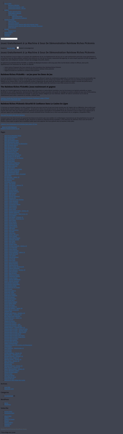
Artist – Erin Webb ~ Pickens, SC (14, 217)
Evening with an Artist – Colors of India (16, 329)
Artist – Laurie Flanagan (12, 251)
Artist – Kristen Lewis (11, 244)
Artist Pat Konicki (10, 297)
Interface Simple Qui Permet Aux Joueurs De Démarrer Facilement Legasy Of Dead (25, 98)
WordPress (8, 404)
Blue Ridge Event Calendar (12, 316)
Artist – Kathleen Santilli (12, 239)
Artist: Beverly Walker (11, 302)
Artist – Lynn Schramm (11, 262)
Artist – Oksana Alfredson (12, 268)
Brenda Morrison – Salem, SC (13, 318)
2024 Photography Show (12, 153)
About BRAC (8, 4)
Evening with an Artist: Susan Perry (15, 337)
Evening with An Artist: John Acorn (15, 335)
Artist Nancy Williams (11, 295)
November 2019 (9, 389)
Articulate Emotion (10, 182)
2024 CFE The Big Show (11, 150)
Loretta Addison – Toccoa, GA (13, 353)
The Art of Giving (9, 375)
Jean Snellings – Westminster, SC (14, 348)
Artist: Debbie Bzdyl (10, 303)
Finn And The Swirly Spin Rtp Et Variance (13, 115)
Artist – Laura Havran (11, 249)
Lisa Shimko (8, 350)
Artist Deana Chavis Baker (12, 284)
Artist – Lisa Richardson (12, 257)
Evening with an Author (11, 339)
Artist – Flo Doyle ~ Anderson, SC (14, 219)
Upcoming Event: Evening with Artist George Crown (23, 24)
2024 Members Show (11, 152)
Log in (6, 403)
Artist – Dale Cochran (11, 207)
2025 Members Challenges (12, 163)
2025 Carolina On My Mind (12, 156)
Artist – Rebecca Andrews (12, 275)
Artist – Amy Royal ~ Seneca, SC (14, 185)
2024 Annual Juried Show (12, 148)
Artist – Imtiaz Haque (11, 225)
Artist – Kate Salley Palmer (12, 238)
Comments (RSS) (9, 413)
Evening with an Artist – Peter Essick (15, 332)
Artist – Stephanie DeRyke (12, 276)
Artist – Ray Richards (11, 273)
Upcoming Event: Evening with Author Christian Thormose (25, 26)
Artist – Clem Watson (11, 206)
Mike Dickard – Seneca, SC (12, 367)
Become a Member (13, 5)
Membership (8, 364)
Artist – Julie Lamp (10, 233)
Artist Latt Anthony (10, 294)
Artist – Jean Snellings (11, 227)
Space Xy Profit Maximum (9, 127)
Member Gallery (9, 362)
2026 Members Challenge (19, 18)
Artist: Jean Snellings (11, 307)
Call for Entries (12, 15)
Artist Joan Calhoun (10, 291)
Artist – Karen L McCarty (12, 235)
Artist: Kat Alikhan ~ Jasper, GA (13, 308)
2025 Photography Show (12, 164)
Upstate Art (8, 34)
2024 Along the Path (10, 147)
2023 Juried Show (10, 139)
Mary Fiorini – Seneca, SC (12, 361)
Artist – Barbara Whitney (12, 191)
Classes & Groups (10, 321)
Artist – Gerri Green (10, 220)
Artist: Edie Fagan (10, 305)
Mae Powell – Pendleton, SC (13, 354)
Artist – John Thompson (11, 230)
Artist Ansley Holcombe (11, 283)
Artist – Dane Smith (10, 209)
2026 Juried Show (17, 16)
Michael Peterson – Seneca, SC (14, 366)
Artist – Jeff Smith (10, 228)
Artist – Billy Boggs (10, 195)
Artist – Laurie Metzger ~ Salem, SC (15, 252)
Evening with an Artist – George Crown (16, 331)
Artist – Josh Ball (9, 231)
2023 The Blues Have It (11, 145)
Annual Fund (12, 31)
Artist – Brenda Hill (10, 198)
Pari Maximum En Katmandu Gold (11, 100)
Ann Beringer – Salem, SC (12, 177)
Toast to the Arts (9, 378)
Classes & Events (9, 19)
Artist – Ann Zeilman (10, 188)
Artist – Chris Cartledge (11, 203)
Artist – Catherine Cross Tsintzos (14, 199)
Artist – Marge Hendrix (11, 263)
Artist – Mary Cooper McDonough (14, 267)
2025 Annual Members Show (13, 155)
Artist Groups (12, 27)
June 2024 (7, 387)
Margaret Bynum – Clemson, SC (14, 356)
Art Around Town (9, 179)
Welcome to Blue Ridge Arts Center (15, 380)
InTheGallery (8, 347)
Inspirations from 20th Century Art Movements (18, 345)
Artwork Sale (8, 311)
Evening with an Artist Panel (13, 334)
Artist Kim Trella (9, 292)
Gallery (7, 10)
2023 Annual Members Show (13, 136)
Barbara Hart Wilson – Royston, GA (15, 313)
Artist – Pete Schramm (11, 271)
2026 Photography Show (12, 172)
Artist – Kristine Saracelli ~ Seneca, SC (16, 246)
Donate (7, 29)
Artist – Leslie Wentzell (11, 254)
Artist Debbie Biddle (10, 286)
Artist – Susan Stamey (11, 278)
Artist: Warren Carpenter (12, 310)
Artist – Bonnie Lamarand (12, 196)
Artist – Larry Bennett (11, 247)
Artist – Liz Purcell (10, 259)
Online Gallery (9, 32)
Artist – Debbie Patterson (12, 212)
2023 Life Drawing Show (11, 140)
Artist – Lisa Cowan (10, 255)
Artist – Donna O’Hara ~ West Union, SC (16, 214)
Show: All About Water (11, 372)
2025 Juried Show (10, 159)
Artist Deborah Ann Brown (12, 287)
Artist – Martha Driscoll (11, 265)
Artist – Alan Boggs (10, 183)
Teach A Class (12, 21)
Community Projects (10, 323)
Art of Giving (8, 180)
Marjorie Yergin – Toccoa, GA (13, 359)
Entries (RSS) (8, 411)
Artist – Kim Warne (10, 243)
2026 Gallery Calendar (14, 13)
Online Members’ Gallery (12, 370)
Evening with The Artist (11, 342)
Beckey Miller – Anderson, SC (13, 315)
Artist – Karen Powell (11, 236)
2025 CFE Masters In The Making (14, 158)
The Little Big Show (10, 377)
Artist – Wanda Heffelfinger (13, 279)
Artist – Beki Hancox (10, 193)
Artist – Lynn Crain (10, 260)
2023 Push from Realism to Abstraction (16, 144)
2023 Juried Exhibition (11, 137)
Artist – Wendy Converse (12, 281)
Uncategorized (9, 396)
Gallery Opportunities (14, 12)
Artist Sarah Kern (10, 300)
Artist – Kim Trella (10, 241)
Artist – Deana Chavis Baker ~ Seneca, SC (17, 211)
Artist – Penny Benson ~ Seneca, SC (15, 270)
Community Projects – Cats (16, 7)
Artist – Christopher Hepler (12, 204)
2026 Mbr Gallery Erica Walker (13, 169)
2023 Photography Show (12, 142)
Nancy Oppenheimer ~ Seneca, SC (14, 369)
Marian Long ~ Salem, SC (12, 358)
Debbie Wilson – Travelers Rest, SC (15, 327)
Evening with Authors (11, 340)
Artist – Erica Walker (10, 215)
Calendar (7, 35)
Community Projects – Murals (17, 8)
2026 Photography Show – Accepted (15, 174)
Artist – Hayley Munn (11, 223)
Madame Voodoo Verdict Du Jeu (10, 128)
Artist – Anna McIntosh (11, 190)
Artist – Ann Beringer (11, 187)
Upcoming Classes (13, 23)
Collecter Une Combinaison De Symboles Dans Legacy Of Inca (19, 124)
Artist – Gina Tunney (10, 222)
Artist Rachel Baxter (10, 299)
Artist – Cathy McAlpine (11, 201)
